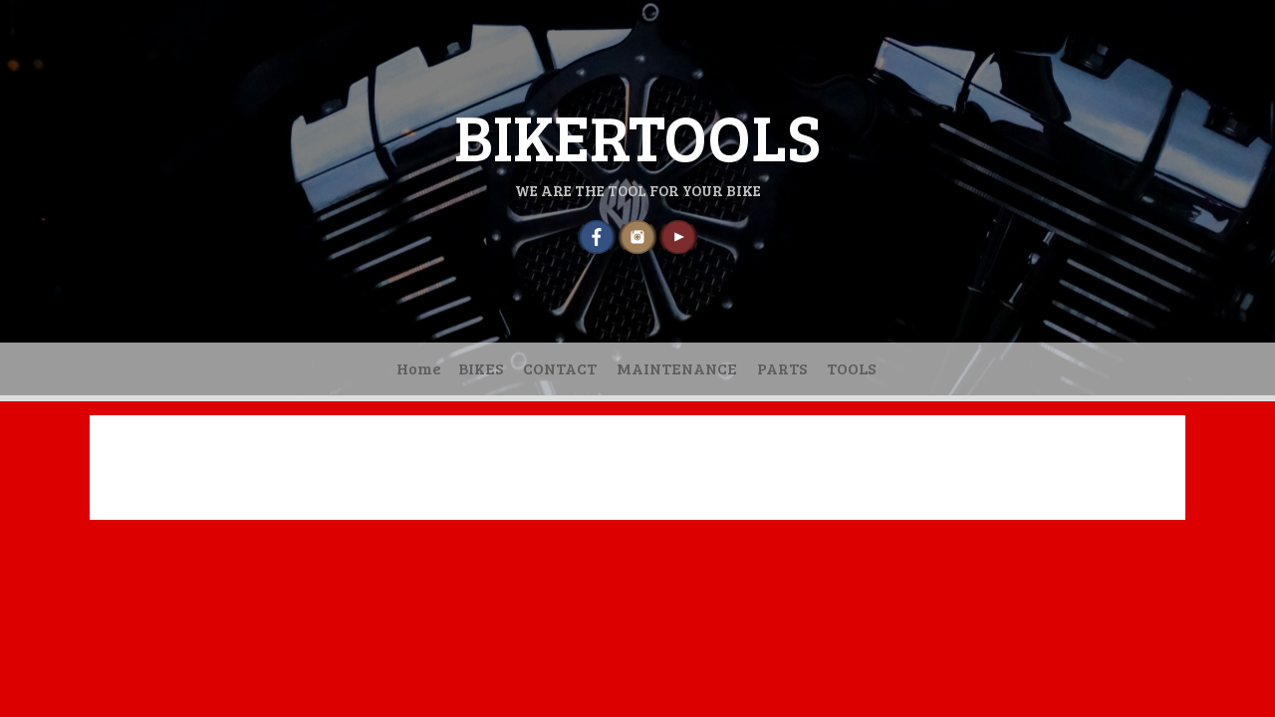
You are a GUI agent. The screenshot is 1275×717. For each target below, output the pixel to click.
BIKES (480, 368)
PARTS (782, 368)
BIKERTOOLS (637, 135)
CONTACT (560, 368)
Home (418, 368)
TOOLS (851, 368)
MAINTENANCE (677, 368)
